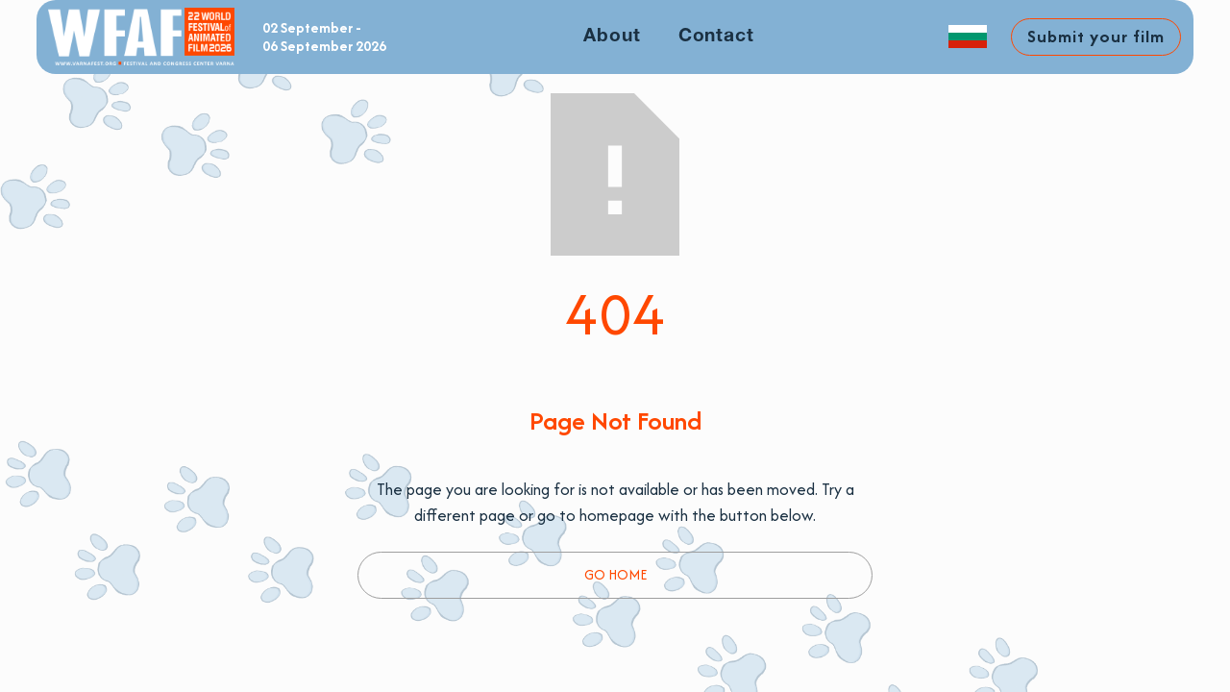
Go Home (615, 574)
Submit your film (1095, 36)
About (612, 36)
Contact (716, 36)
